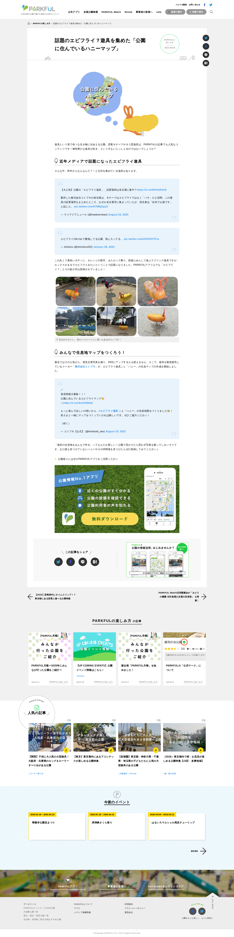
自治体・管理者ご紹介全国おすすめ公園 (42, 919)
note (158, 12)
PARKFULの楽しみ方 (41, 23)
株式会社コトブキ (85, 366)
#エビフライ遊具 (108, 411)
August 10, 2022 (116, 431)
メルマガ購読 (181, 5)
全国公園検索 (91, 12)
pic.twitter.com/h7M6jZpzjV (91, 206)
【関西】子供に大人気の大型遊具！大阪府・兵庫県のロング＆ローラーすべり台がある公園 (48, 761)
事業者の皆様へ (144, 12)
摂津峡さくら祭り (102, 822)
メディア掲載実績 (82, 912)
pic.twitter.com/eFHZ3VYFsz (141, 239)
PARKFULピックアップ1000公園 (39, 908)
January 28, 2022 (104, 247)
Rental (128, 12)
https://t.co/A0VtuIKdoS (152, 189)
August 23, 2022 (118, 214)
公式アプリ (74, 12)
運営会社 (129, 912)
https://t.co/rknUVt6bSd (78, 403)
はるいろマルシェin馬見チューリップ (173, 822)
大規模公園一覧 (31, 912)
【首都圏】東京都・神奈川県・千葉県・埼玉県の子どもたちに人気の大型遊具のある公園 (138, 761)
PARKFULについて (83, 904)
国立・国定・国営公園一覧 (36, 916)
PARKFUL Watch (111, 12)
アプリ (77, 908)
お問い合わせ (194, 5)
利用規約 (129, 904)
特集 (69, 720)
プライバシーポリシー (135, 908)
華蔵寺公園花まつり (43, 822)
